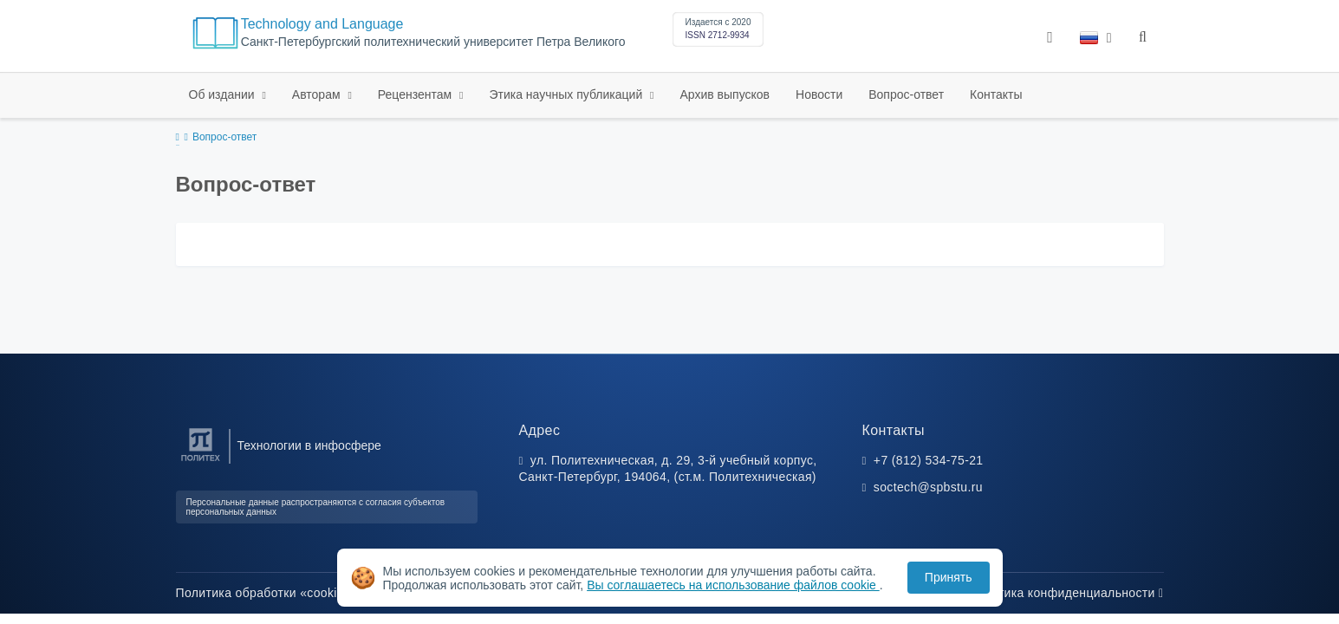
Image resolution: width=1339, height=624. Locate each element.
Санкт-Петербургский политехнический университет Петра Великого (433, 42)
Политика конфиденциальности (1066, 593)
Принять (948, 577)
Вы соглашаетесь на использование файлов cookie (733, 585)
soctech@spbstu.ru (928, 487)
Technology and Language (322, 23)
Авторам (318, 94)
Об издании (223, 94)
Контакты (996, 94)
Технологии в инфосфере (309, 445)
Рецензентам (416, 94)
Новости (819, 94)
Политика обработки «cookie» (268, 593)
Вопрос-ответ (906, 94)
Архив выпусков (725, 94)
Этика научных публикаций (567, 94)
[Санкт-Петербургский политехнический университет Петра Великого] (200, 461)
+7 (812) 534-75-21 (929, 460)
